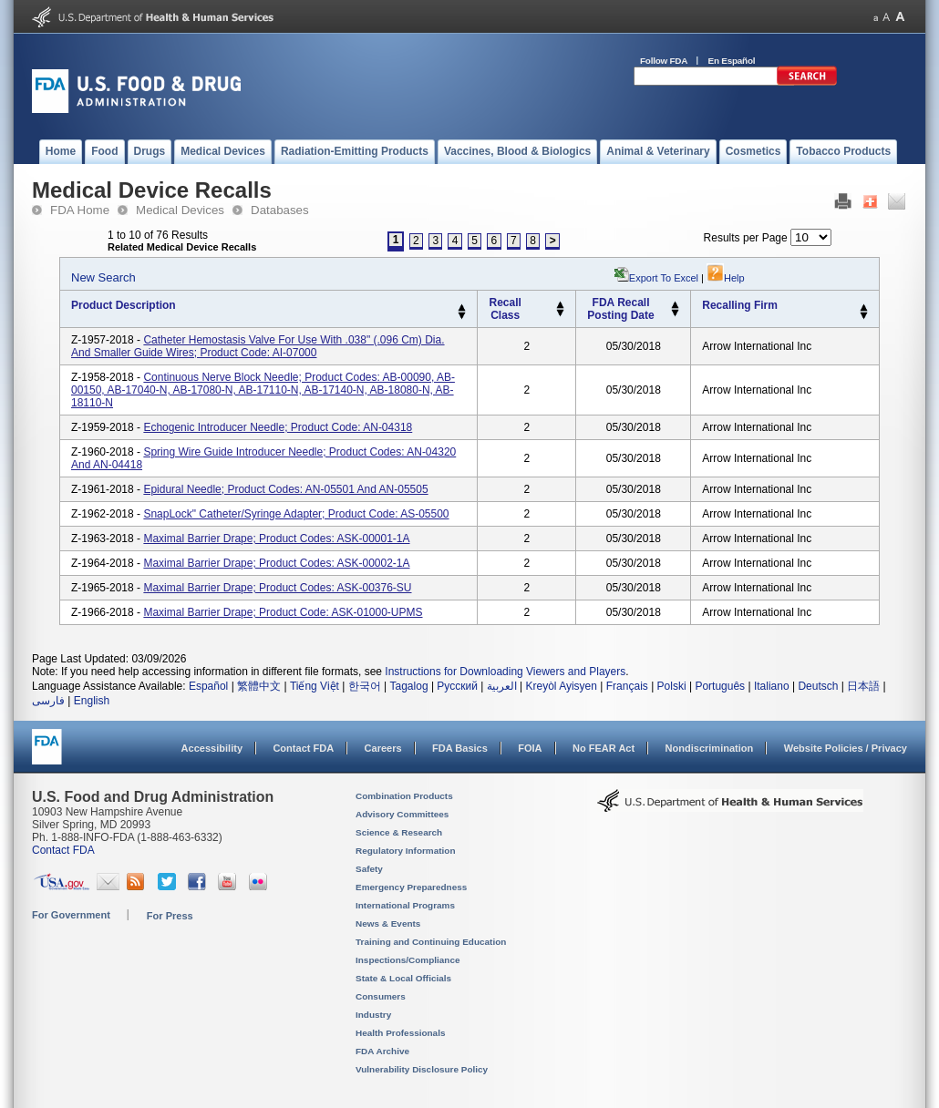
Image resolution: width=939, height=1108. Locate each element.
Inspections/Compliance (408, 960)
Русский (457, 686)
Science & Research (399, 832)
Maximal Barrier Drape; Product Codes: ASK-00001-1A (276, 538)
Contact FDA (303, 748)
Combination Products (404, 796)
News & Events (388, 923)
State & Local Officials (403, 978)
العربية (502, 686)
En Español (732, 61)
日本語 (863, 686)
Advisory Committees (402, 814)
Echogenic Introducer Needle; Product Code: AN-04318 (277, 427)
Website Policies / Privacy (845, 748)
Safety (369, 869)
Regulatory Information (406, 851)
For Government (71, 914)
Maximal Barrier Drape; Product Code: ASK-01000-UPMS (282, 612)
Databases (280, 210)
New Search (103, 277)
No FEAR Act (604, 748)
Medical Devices (180, 210)
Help (726, 277)
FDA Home (79, 210)
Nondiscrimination (710, 748)
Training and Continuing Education (431, 942)
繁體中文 (259, 686)
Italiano (771, 686)
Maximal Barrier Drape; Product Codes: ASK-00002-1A (276, 563)
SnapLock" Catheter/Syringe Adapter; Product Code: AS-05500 (296, 514)
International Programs (405, 905)
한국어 (364, 686)
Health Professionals (400, 1033)
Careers (383, 748)
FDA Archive (382, 1051)
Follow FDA (663, 61)
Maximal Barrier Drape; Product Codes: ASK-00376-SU (277, 587)
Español (208, 686)
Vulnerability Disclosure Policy (422, 1069)
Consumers (381, 996)
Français (627, 686)
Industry (373, 1015)
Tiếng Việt (314, 686)
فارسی (48, 700)
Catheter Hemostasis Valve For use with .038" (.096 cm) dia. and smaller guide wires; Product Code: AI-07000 (258, 346)
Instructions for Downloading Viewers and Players (505, 671)
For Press (170, 915)
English (91, 700)
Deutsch (818, 686)
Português (720, 686)
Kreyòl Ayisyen (561, 686)
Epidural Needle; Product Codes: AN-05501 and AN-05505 (285, 489)
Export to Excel (663, 277)
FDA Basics (460, 748)
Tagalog (409, 686)
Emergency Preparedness (411, 887)
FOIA (530, 748)
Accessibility (211, 748)
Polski (671, 686)
